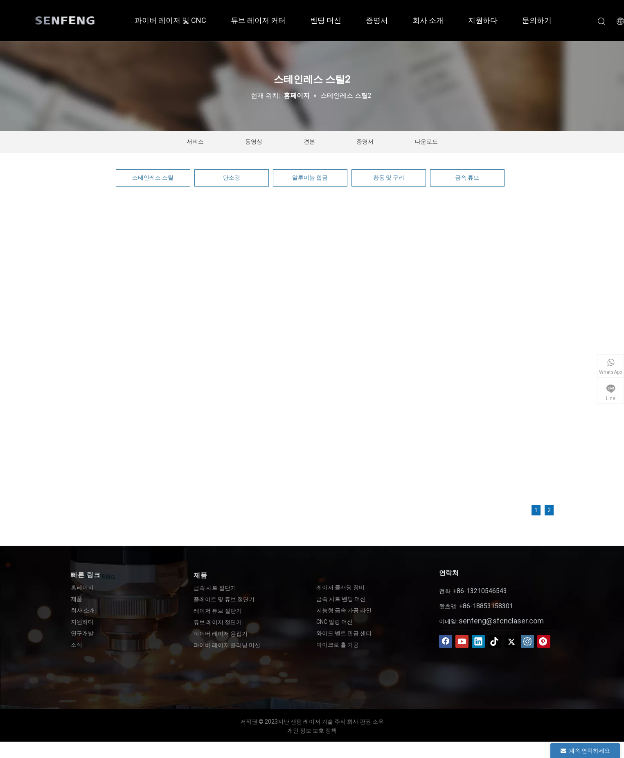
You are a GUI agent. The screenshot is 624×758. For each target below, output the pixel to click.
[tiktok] (494, 641)
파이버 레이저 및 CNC (170, 20)
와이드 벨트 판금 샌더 (344, 633)
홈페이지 (82, 587)
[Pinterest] (543, 641)
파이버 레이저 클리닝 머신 (227, 645)
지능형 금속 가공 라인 (344, 610)
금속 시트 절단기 (215, 588)
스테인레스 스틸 (152, 177)
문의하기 (537, 20)
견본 (309, 141)
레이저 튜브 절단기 (218, 610)
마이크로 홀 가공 (337, 644)
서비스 (195, 141)
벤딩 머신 (325, 20)
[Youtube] (462, 641)
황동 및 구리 (388, 177)
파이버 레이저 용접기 (221, 633)
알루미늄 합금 (310, 177)
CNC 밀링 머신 (334, 622)
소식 (76, 644)
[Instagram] (527, 641)
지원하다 (483, 20)
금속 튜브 (467, 177)
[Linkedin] (478, 641)
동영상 (253, 141)
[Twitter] (511, 641)
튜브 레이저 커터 (258, 20)
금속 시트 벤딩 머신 (341, 599)
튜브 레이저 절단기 (218, 622)
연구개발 (82, 633)
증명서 (377, 20)
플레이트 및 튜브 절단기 (224, 599)
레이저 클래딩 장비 (340, 587)
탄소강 (231, 177)
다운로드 (426, 141)
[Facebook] (445, 641)
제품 (76, 599)
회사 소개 (428, 20)
